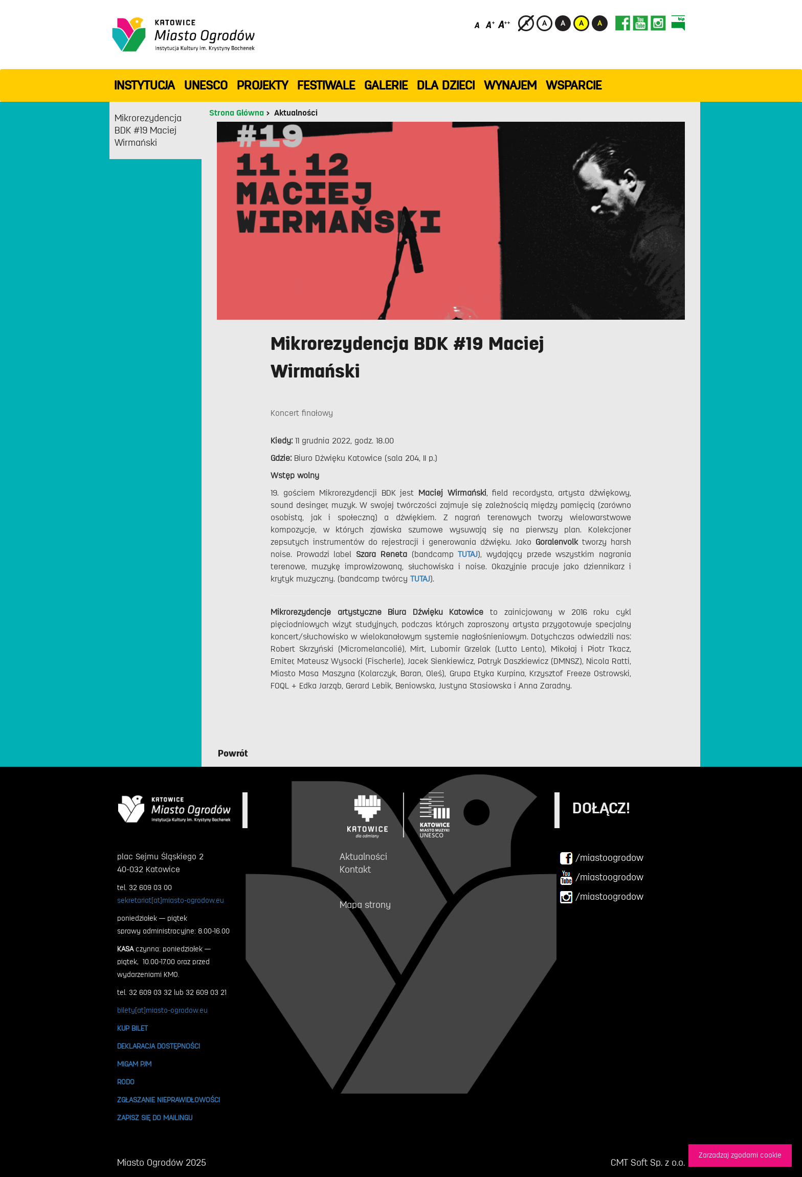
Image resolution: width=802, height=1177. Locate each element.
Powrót (233, 753)
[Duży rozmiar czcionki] (504, 24)
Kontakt (355, 869)
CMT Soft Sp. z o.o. (648, 1162)
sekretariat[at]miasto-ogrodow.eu (170, 900)
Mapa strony (365, 904)
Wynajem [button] (510, 85)
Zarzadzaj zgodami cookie (740, 1155)
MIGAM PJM (134, 1064)
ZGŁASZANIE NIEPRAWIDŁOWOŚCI (168, 1099)
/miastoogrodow (601, 858)
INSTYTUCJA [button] (144, 85)
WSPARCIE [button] (574, 85)
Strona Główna (236, 113)
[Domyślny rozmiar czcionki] (478, 24)
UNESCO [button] (206, 85)
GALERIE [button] (386, 85)
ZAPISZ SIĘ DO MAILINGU (154, 1117)
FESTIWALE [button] (326, 85)
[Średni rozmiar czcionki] (490, 24)
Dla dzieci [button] (446, 85)
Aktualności (296, 113)
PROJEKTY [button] (262, 85)
